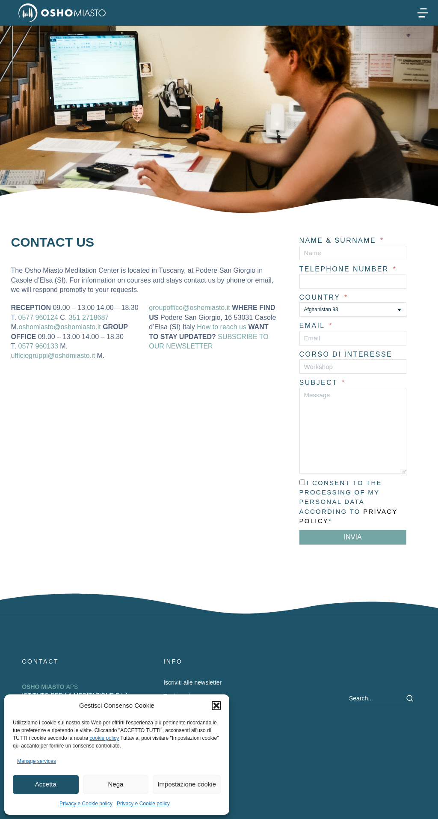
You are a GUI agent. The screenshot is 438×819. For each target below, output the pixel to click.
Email (313, 325)
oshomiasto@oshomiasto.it (59, 327)
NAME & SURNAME (339, 240)
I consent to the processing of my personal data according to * (348, 502)
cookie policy (104, 738)
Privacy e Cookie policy (85, 804)
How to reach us (221, 327)
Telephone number (345, 269)
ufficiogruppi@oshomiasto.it (53, 355)
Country (321, 297)
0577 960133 (38, 346)
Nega (116, 784)
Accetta (45, 784)
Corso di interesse (345, 354)
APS (50, 686)
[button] (216, 705)
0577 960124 (38, 317)
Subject (319, 382)
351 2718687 (89, 317)
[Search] (409, 698)
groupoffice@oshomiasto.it (189, 307)
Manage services (36, 761)
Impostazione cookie (186, 784)
